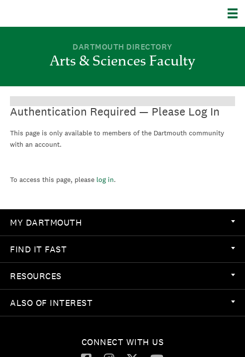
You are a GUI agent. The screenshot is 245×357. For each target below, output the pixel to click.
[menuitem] (122, 222)
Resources (122, 276)
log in (105, 179)
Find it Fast (122, 249)
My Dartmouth (122, 222)
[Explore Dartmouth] (236, 13)
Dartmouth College (58, 13)
